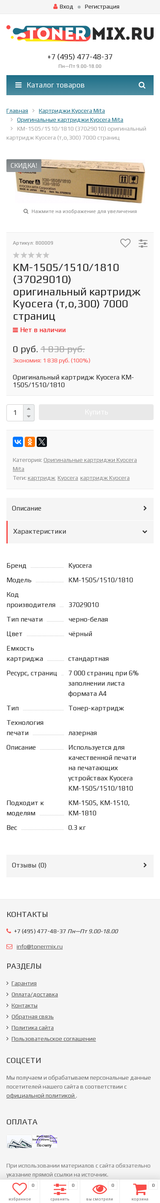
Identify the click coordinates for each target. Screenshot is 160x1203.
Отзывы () (29, 865)
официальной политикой (41, 1095)
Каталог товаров (50, 85)
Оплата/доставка (35, 994)
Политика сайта (33, 1027)
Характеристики (39, 531)
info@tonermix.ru (40, 946)
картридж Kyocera (105, 477)
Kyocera (68, 477)
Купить (96, 412)
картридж (41, 477)
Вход (63, 6)
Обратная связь (33, 1016)
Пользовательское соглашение (54, 1038)
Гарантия (24, 983)
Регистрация (102, 6)
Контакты (25, 1005)
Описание (26, 508)
